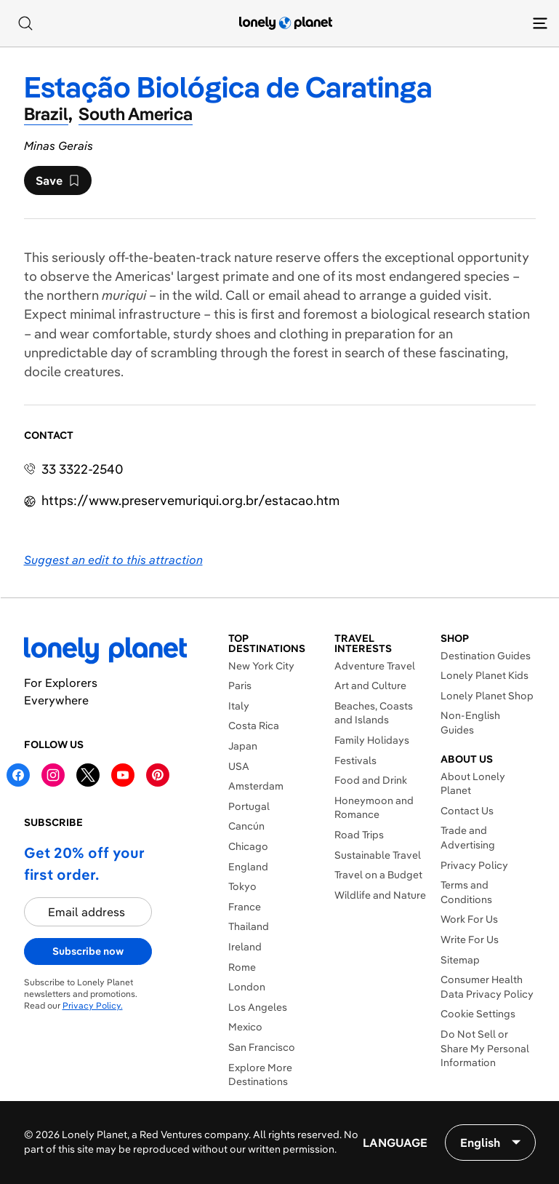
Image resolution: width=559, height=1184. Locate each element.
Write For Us (470, 939)
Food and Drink (370, 780)
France (244, 906)
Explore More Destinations (260, 1075)
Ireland (245, 946)
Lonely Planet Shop (487, 695)
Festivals (355, 760)
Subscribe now (88, 951)
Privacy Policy (474, 865)
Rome (242, 967)
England (248, 866)
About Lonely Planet (473, 784)
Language (395, 1142)
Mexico (245, 1026)
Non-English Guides (470, 722)
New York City (261, 665)
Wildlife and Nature (380, 895)
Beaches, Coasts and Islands (373, 713)
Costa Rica (253, 725)
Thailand (248, 926)
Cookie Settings (478, 1013)
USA (238, 766)
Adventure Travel (374, 665)
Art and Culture (370, 685)
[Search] (25, 23)
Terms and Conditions (466, 892)
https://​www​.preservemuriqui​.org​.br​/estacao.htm (190, 500)
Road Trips (359, 834)
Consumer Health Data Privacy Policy (487, 987)
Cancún (246, 826)
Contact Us (467, 810)
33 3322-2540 (82, 469)
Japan (242, 745)
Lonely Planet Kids (484, 675)
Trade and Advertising (468, 837)
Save (57, 184)
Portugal (249, 806)
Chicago (248, 846)
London (246, 986)
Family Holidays (371, 740)
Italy (238, 705)
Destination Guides (486, 655)
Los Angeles (257, 1007)
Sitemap (460, 959)
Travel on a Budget (378, 874)
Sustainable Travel (377, 855)
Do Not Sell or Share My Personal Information (485, 1048)
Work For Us (469, 919)
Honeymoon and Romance (374, 808)
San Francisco (261, 1047)
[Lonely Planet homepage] (285, 23)
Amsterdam (255, 785)
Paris (240, 685)
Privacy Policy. (93, 1005)
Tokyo (242, 886)
